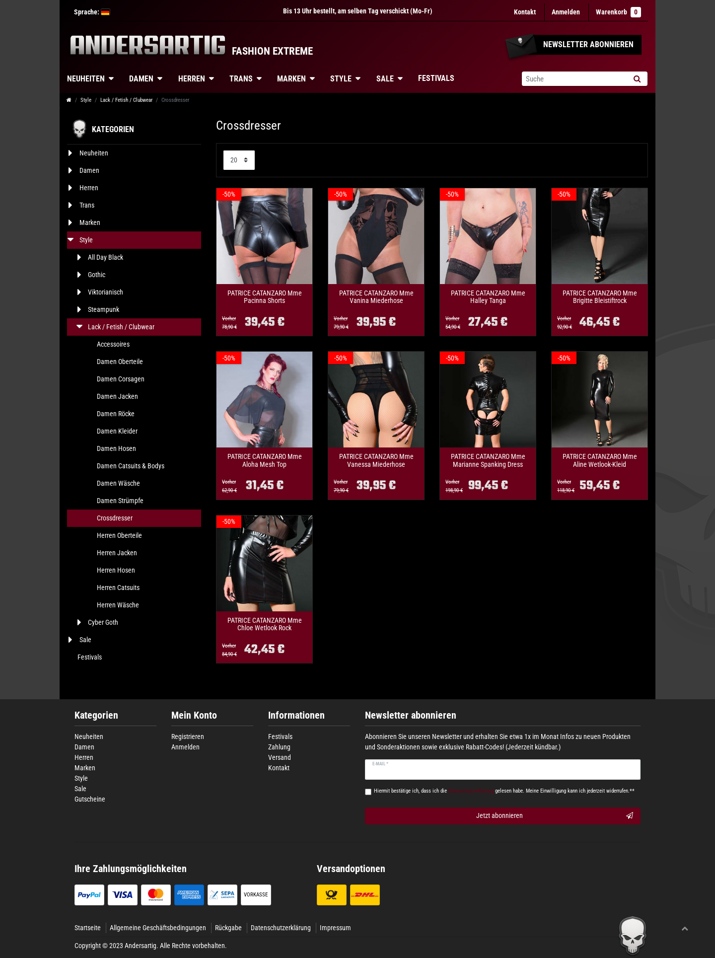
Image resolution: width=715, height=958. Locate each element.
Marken (291, 78)
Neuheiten (86, 78)
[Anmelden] (566, 12)
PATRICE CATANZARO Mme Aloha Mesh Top (264, 460)
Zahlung (279, 747)
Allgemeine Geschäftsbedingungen (158, 928)
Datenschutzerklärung (281, 928)
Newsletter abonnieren (410, 715)
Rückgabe (228, 928)
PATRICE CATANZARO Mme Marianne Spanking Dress (488, 460)
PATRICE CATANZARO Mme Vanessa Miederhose (376, 460)
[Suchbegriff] (574, 79)
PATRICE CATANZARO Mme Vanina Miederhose (376, 297)
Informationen (296, 715)
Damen (141, 78)
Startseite (87, 928)
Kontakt (525, 12)
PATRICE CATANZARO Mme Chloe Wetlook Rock (264, 624)
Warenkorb (618, 12)
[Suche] (636, 79)
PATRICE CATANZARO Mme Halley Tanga (488, 297)
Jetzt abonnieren (555, 815)
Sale (385, 78)
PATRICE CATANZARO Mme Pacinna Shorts (264, 297)
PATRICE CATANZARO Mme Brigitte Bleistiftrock (600, 297)
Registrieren (187, 736)
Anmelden (185, 747)
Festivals (436, 78)
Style (341, 78)
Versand (279, 757)
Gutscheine (89, 799)
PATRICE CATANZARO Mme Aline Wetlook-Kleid (600, 460)
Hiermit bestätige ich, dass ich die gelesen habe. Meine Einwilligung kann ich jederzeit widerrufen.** (504, 791)
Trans (241, 78)
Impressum (335, 928)
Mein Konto (194, 715)
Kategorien (96, 715)
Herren (191, 78)
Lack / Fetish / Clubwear (126, 100)
